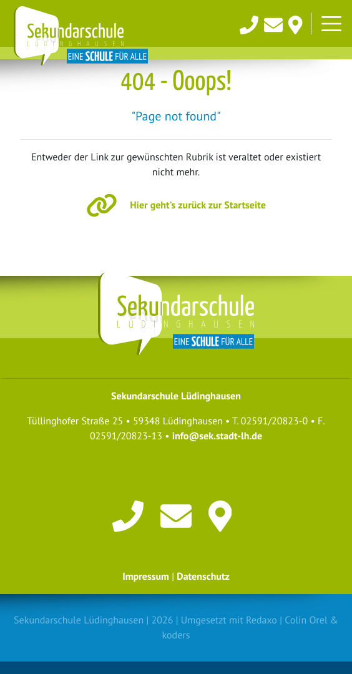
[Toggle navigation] (331, 23)
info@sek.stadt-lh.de (217, 436)
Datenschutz (203, 576)
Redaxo (261, 620)
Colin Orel (306, 620)
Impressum (145, 576)
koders (176, 635)
